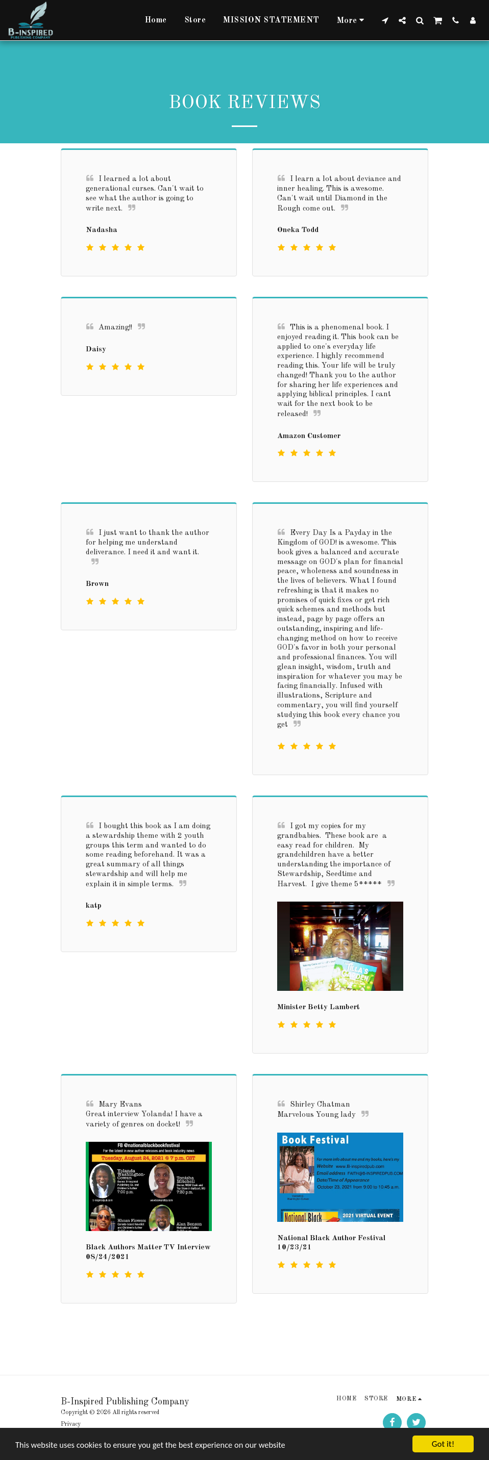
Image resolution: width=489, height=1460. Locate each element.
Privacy (71, 1424)
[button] (385, 20)
